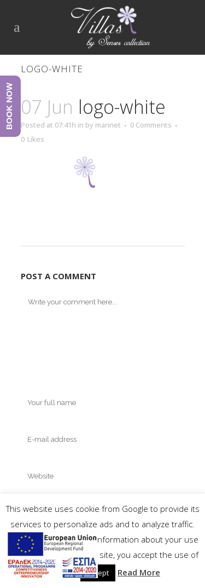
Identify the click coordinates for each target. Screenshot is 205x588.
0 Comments (151, 125)
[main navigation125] (51, 557)
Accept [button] (98, 573)
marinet (108, 125)
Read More (139, 572)
